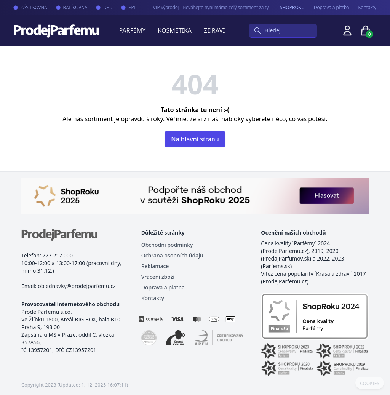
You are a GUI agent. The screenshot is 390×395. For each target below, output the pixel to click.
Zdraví (214, 30)
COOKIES (369, 384)
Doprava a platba (331, 8)
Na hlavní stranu (195, 139)
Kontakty (367, 8)
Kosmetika (175, 30)
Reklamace (155, 266)
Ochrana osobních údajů (172, 255)
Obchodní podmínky (167, 244)
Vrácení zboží (157, 276)
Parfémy (132, 30)
